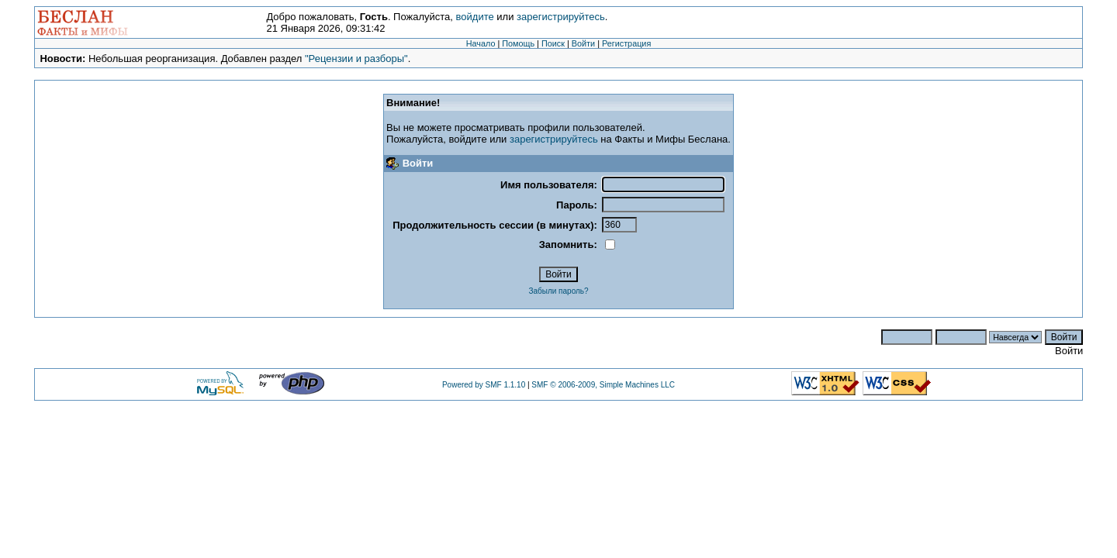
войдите (475, 16)
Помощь (518, 43)
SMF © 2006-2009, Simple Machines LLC (603, 385)
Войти (583, 43)
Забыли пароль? (558, 291)
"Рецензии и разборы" (356, 58)
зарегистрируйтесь (561, 16)
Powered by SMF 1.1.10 (483, 385)
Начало (481, 43)
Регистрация (626, 43)
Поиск (553, 43)
